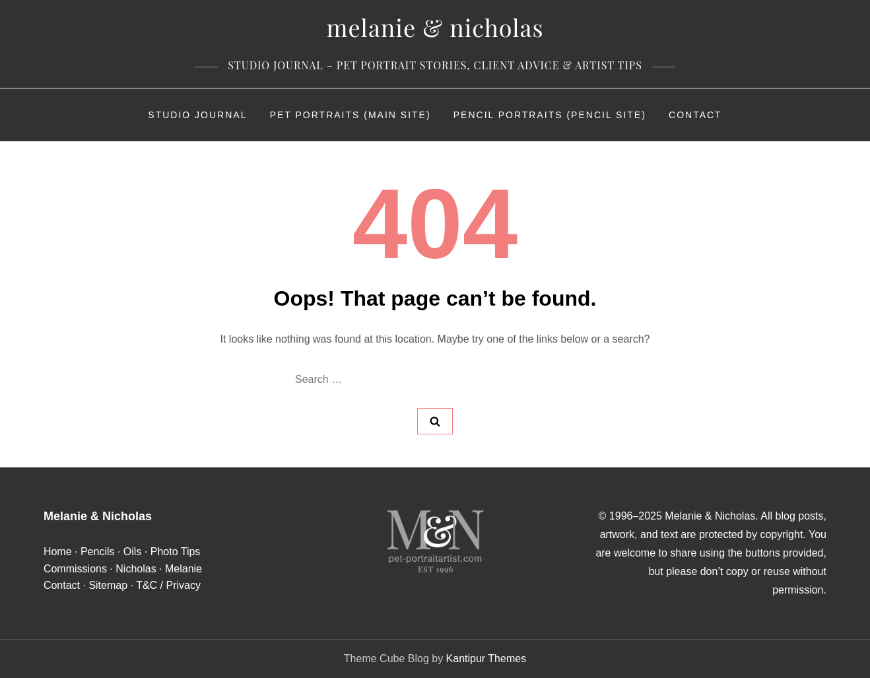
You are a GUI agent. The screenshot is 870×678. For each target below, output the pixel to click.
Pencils (98, 551)
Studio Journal (197, 115)
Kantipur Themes (486, 658)
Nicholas (136, 568)
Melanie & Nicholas (434, 27)
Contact (695, 115)
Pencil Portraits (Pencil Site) (549, 115)
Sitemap (107, 585)
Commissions (75, 568)
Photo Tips (176, 551)
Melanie (183, 568)
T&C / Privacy (168, 585)
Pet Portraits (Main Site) (350, 115)
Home (58, 551)
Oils (132, 551)
